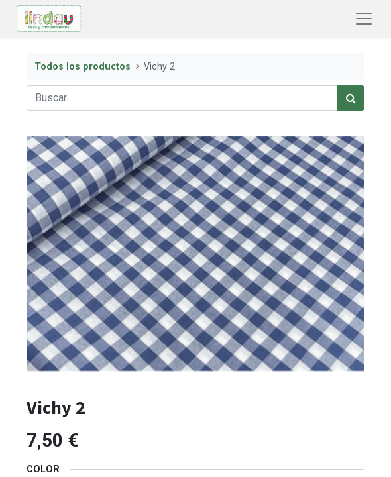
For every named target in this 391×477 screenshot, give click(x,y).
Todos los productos (82, 66)
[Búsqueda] (350, 98)
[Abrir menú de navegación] (363, 18)
